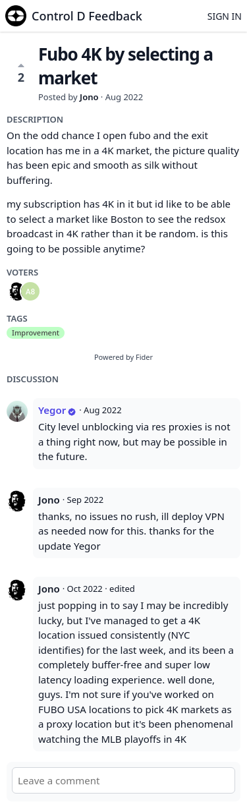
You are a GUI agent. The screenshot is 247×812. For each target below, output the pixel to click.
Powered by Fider (123, 357)
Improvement (35, 332)
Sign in (224, 16)
